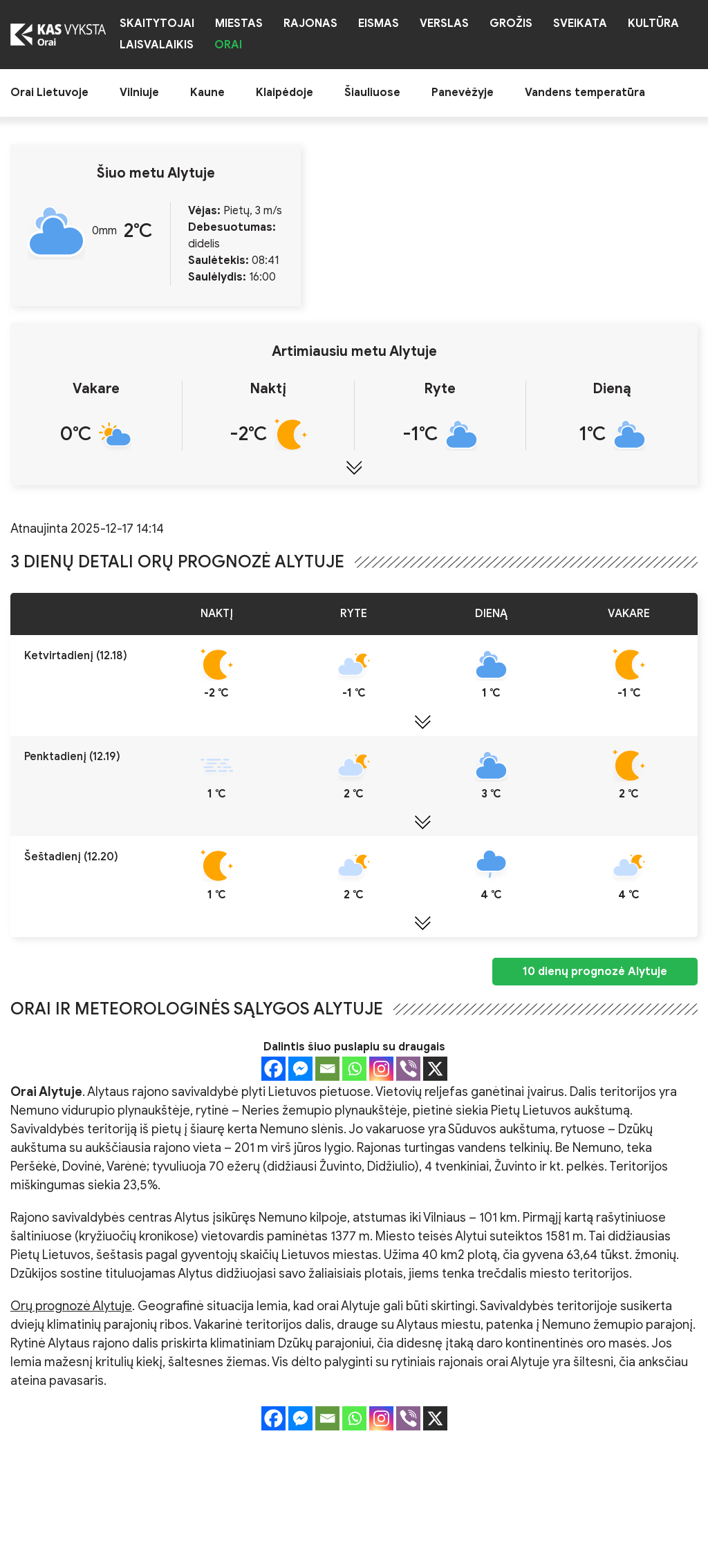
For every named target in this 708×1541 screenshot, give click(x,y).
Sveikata (580, 23)
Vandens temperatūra (585, 93)
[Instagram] (381, 1069)
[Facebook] (273, 1069)
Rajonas (310, 23)
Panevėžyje (462, 93)
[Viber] (408, 1069)
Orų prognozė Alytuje (71, 1306)
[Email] (327, 1069)
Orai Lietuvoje (49, 93)
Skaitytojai (157, 23)
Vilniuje (139, 93)
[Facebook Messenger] (300, 1069)
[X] (435, 1069)
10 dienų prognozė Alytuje (595, 972)
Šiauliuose (372, 93)
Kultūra (653, 23)
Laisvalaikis (157, 45)
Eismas (378, 23)
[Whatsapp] (354, 1069)
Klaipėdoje (284, 93)
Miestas (239, 23)
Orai (228, 45)
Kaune (207, 93)
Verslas (444, 23)
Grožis (511, 23)
